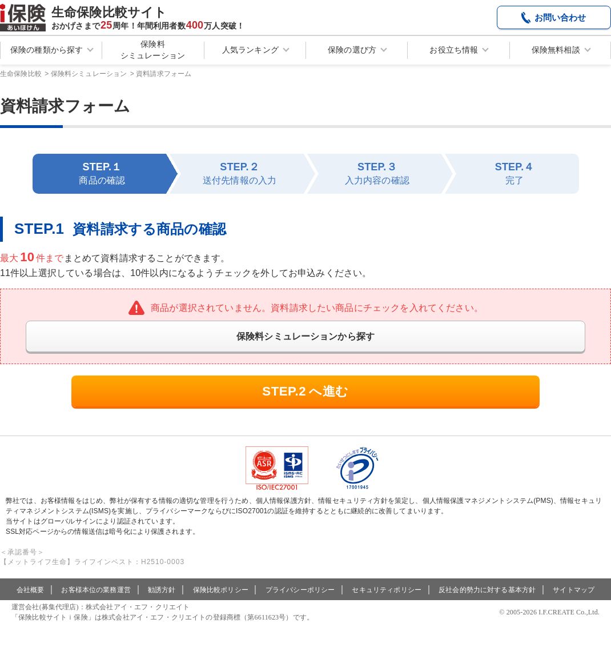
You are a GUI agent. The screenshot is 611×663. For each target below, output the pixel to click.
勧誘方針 (162, 605)
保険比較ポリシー (220, 605)
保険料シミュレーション (152, 49)
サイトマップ (573, 605)
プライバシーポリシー (300, 605)
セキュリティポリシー (386, 605)
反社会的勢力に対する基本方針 (487, 605)
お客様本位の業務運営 (96, 605)
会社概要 (31, 605)
